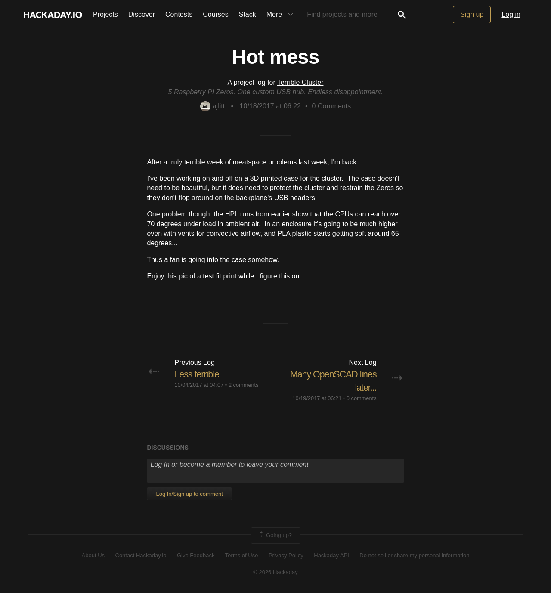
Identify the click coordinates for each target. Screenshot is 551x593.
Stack (247, 14)
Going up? (275, 535)
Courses (216, 14)
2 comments (244, 385)
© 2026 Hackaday (275, 572)
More (281, 14)
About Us (93, 555)
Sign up (471, 14)
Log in (510, 14)
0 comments (362, 398)
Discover (141, 14)
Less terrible (197, 374)
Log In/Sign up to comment (189, 494)
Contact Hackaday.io (141, 555)
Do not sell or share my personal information (414, 555)
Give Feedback (195, 555)
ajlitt (212, 106)
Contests (178, 14)
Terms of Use (241, 555)
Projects (105, 14)
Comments (331, 106)
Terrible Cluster (300, 82)
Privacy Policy (286, 555)
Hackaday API (331, 555)
